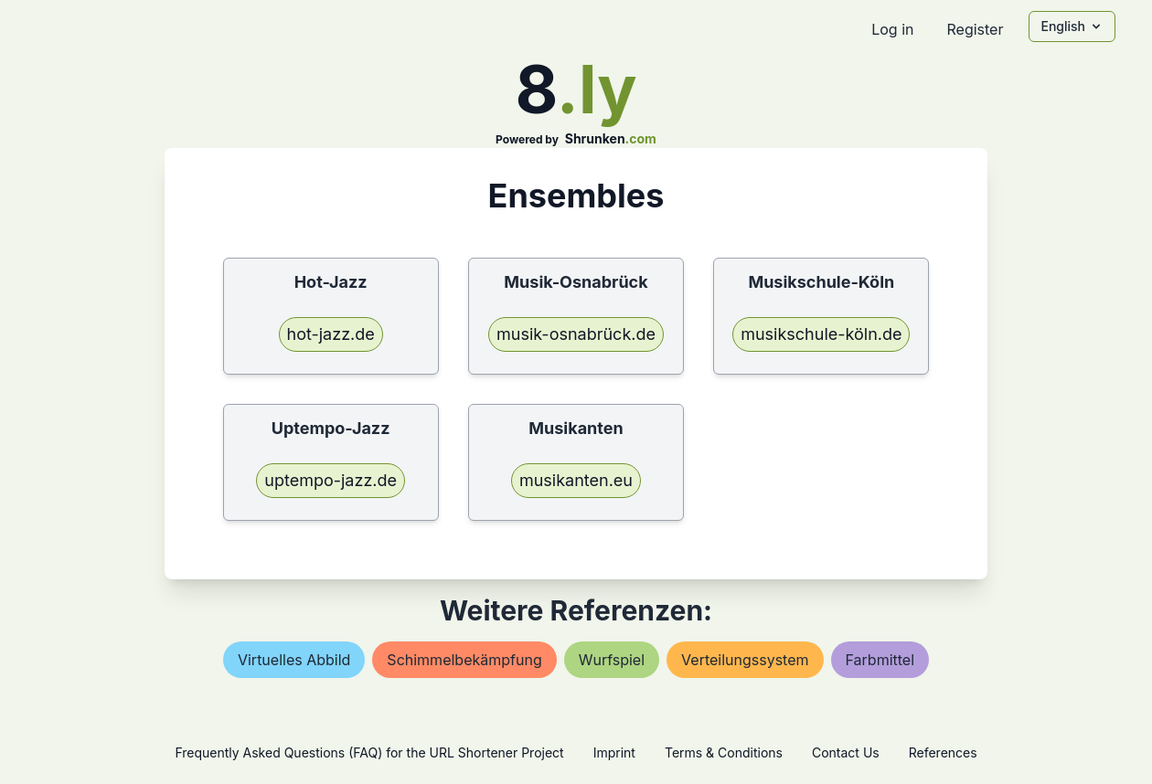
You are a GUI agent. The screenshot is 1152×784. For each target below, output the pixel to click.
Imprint (614, 752)
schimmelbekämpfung (464, 660)
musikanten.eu (576, 480)
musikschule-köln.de (821, 334)
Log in (892, 29)
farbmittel (880, 660)
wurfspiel (612, 660)
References (943, 752)
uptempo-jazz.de (330, 480)
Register (974, 29)
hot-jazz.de (331, 334)
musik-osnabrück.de (576, 334)
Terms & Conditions (724, 752)
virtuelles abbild (294, 660)
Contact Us (846, 752)
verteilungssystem (744, 660)
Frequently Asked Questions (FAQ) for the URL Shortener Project (369, 752)
